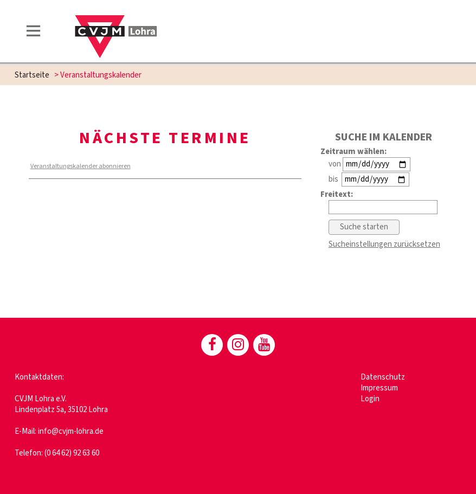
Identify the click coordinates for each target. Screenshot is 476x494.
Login (370, 399)
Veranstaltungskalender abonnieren (80, 166)
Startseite (32, 75)
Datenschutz (383, 377)
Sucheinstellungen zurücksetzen (384, 244)
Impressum (379, 388)
